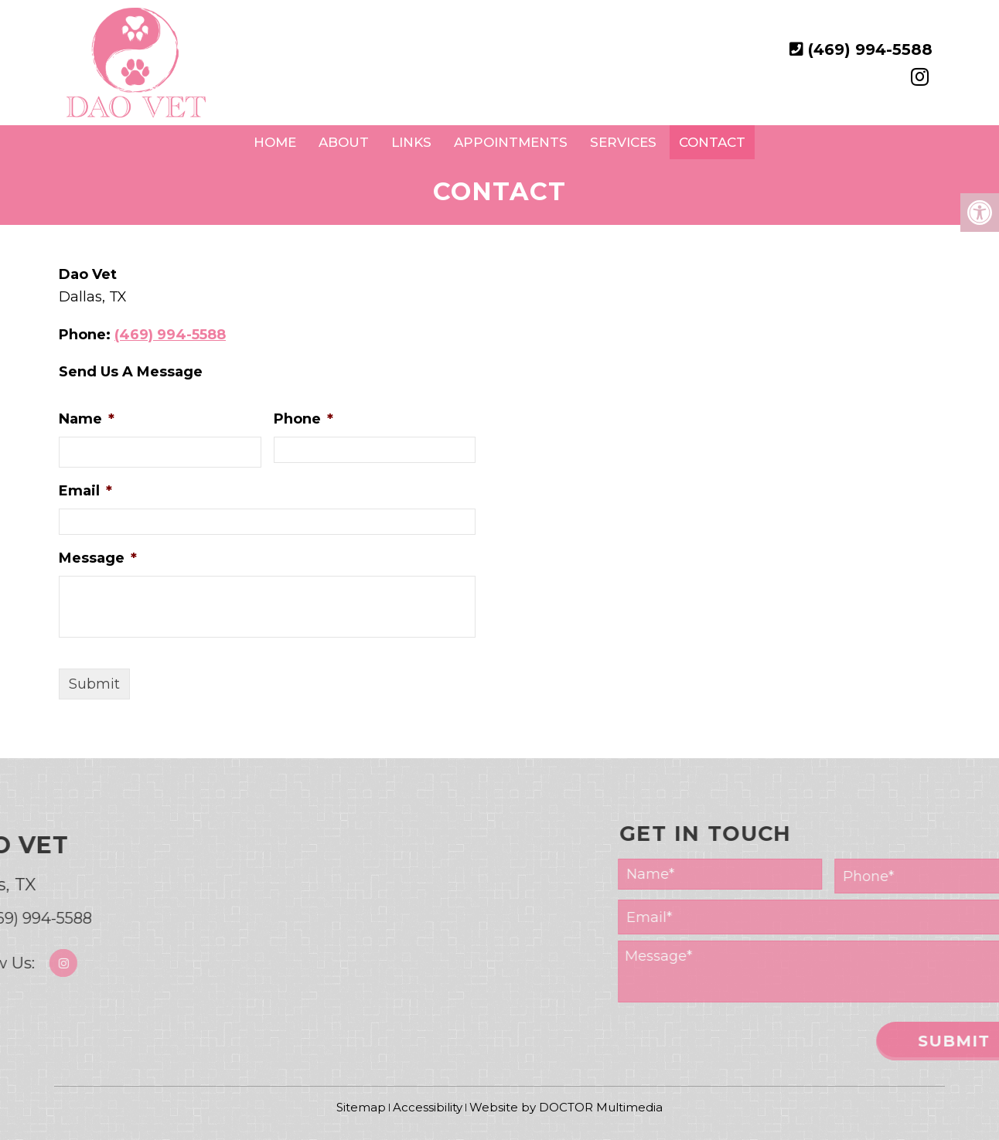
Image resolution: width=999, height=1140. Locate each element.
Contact (712, 142)
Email (85, 490)
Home (275, 142)
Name (86, 418)
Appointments (511, 142)
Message (98, 558)
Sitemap (361, 1107)
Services (623, 142)
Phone (303, 418)
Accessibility (427, 1107)
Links (411, 142)
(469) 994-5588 (870, 49)
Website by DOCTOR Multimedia (566, 1107)
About (344, 142)
